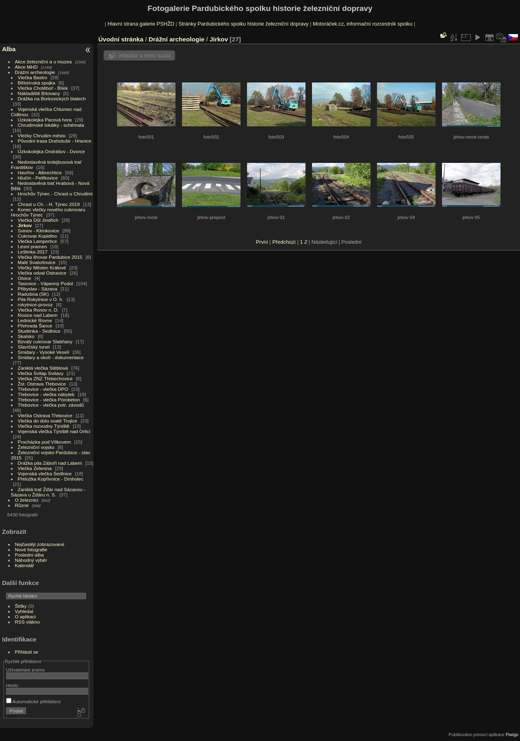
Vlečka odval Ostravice (42, 272)
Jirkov (25, 225)
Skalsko (26, 336)
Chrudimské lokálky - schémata (51, 125)
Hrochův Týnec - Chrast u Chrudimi (55, 193)
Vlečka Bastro (33, 77)
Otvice (24, 278)
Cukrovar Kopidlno (37, 235)
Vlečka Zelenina (35, 468)
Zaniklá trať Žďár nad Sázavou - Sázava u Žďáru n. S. (48, 492)
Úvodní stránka (120, 39)
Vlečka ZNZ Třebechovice (45, 378)
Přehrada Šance (35, 325)
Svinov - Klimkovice (38, 230)
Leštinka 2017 (33, 251)
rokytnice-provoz (35, 304)
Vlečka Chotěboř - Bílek (43, 88)
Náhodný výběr (31, 560)
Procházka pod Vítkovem (44, 441)
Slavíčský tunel (34, 346)
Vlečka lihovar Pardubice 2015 (50, 257)
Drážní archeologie (35, 72)
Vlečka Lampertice (37, 241)
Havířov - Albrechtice (40, 172)
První (262, 242)
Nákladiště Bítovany (39, 93)
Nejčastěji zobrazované (40, 544)
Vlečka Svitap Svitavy (40, 373)
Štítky (21, 606)
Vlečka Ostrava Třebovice (45, 415)
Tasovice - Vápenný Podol (45, 283)
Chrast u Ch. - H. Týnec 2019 (49, 204)
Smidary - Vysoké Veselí (43, 352)
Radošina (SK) (33, 294)
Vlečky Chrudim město (42, 135)
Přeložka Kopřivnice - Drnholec (51, 478)
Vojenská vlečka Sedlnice (45, 473)
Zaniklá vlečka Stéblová (43, 367)
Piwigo (512, 734)
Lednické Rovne (35, 320)
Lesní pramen (32, 246)
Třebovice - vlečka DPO (43, 389)
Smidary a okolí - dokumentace (51, 357)
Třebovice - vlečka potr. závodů (51, 404)
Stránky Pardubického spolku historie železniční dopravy (243, 24)
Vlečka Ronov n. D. (38, 309)
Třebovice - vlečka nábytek (46, 394)
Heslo (12, 685)
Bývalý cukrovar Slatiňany (45, 341)
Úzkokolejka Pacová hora (45, 119)
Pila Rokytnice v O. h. (40, 299)
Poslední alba (29, 554)
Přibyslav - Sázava (37, 288)
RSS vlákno (27, 621)
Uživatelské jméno (25, 669)
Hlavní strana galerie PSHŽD (141, 24)
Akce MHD (26, 66)
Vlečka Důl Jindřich (38, 220)
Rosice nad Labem (38, 315)
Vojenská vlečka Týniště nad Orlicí (54, 431)
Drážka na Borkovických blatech (52, 98)
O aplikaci (25, 616)
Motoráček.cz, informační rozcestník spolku (362, 24)
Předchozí (284, 242)
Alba (8, 49)
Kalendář (24, 565)
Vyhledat (24, 611)
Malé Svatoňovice (37, 262)
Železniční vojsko (37, 447)
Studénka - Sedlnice (39, 331)
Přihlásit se (27, 651)
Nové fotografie (31, 549)
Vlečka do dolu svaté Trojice (48, 420)
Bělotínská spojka (36, 82)
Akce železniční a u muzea (43, 61)
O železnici (27, 500)
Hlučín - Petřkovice (38, 177)
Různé (22, 505)
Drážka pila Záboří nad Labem (50, 463)
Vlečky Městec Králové (42, 267)
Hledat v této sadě (145, 55)
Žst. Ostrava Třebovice (42, 383)
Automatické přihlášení (33, 701)
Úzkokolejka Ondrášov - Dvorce (51, 151)
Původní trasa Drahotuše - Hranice (54, 140)
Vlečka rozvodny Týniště (43, 426)
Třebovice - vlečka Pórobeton (49, 399)
